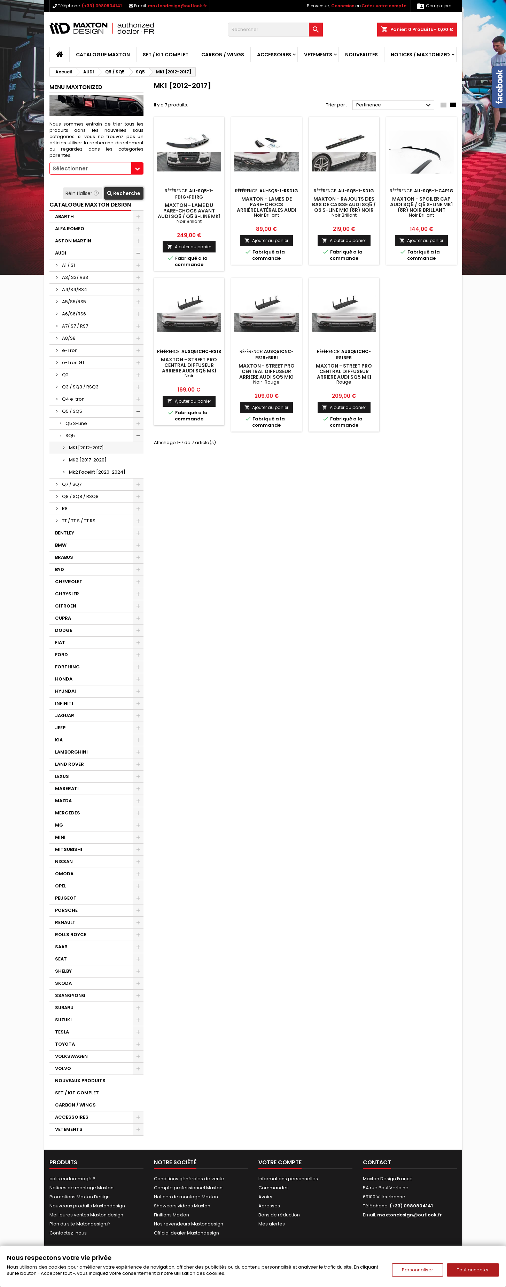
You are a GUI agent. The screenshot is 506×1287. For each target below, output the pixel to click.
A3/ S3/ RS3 (75, 277)
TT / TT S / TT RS (78, 520)
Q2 (65, 374)
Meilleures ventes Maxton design (86, 1215)
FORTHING (67, 666)
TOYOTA (65, 1044)
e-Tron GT (73, 362)
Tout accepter (473, 1269)
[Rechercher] (275, 30)
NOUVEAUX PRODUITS (80, 1080)
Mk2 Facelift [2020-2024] (97, 472)
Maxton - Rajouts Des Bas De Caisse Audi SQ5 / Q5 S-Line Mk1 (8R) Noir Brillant (344, 207)
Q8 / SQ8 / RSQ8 (80, 496)
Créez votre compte (383, 6)
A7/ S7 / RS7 (75, 326)
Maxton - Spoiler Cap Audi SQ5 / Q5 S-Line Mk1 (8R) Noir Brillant (421, 204)
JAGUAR (64, 715)
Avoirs (265, 1196)
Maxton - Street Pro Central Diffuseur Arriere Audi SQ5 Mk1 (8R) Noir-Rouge (267, 374)
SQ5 (70, 435)
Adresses (269, 1205)
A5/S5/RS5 (74, 301)
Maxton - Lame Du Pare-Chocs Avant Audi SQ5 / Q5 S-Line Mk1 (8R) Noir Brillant (189, 213)
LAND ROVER (69, 764)
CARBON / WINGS (222, 54)
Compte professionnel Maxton (188, 1187)
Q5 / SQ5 (72, 411)
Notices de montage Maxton (81, 1187)
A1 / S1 (68, 265)
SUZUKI (63, 1019)
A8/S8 (69, 338)
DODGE (63, 630)
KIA (59, 740)
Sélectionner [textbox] (70, 168)
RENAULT (65, 922)
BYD (59, 569)
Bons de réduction (279, 1215)
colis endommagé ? (72, 1178)
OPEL (60, 886)
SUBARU (64, 1007)
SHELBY (63, 971)
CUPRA (63, 618)
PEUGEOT (66, 898)
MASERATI (67, 788)
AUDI (60, 253)
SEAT (61, 959)
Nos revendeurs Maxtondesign (188, 1224)
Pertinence (394, 105)
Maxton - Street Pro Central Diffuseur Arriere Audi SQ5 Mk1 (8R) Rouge (344, 374)
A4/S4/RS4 (74, 289)
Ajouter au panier (189, 247)
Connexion (343, 6)
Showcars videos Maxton (182, 1205)
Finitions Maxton (171, 1215)
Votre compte (280, 1162)
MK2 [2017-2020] (88, 460)
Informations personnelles (288, 1178)
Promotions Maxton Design (79, 1196)
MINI (60, 837)
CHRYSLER (67, 593)
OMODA (64, 873)
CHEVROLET (69, 581)
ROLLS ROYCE (70, 934)
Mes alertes (271, 1224)
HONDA (63, 679)
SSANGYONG (70, 995)
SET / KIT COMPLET (165, 54)
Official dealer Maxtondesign (186, 1233)
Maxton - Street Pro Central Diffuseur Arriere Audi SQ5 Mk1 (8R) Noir (189, 368)
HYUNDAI (65, 691)
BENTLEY (64, 533)
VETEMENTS (318, 54)
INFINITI (64, 703)
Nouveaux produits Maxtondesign (87, 1205)
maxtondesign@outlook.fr (177, 6)
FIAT (60, 642)
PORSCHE (66, 910)
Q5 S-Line (76, 423)
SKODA (63, 983)
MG (59, 825)
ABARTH (64, 216)
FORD (61, 654)
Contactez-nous (68, 1233)
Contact (377, 1162)
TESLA (62, 1032)
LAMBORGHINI (71, 752)
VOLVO (63, 1068)
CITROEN (65, 606)
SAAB (61, 946)
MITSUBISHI (68, 849)
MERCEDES (67, 813)
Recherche (123, 193)
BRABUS (64, 557)
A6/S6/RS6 (74, 314)
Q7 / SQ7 (71, 484)
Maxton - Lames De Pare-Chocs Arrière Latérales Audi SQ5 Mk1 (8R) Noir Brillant (266, 210)
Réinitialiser (82, 193)
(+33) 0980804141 (102, 6)
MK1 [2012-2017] (86, 447)
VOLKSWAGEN (71, 1056)
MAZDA (63, 800)
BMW (61, 545)
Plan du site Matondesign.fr (79, 1224)
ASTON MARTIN (73, 241)
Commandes (273, 1187)
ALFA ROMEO (69, 228)
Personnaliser (417, 1269)
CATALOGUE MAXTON (103, 54)
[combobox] (96, 168)
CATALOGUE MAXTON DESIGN (90, 205)
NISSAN (64, 861)
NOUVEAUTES (361, 54)
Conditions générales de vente (189, 1178)
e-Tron (70, 350)
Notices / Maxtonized (420, 54)
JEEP (60, 727)
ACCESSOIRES (274, 54)
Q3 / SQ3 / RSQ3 (80, 387)
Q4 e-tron (73, 399)
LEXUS (62, 776)
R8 (65, 508)
